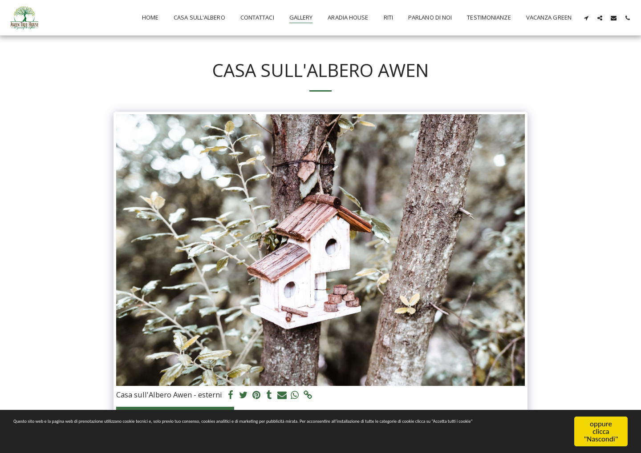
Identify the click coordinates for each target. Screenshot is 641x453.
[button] (586, 18)
